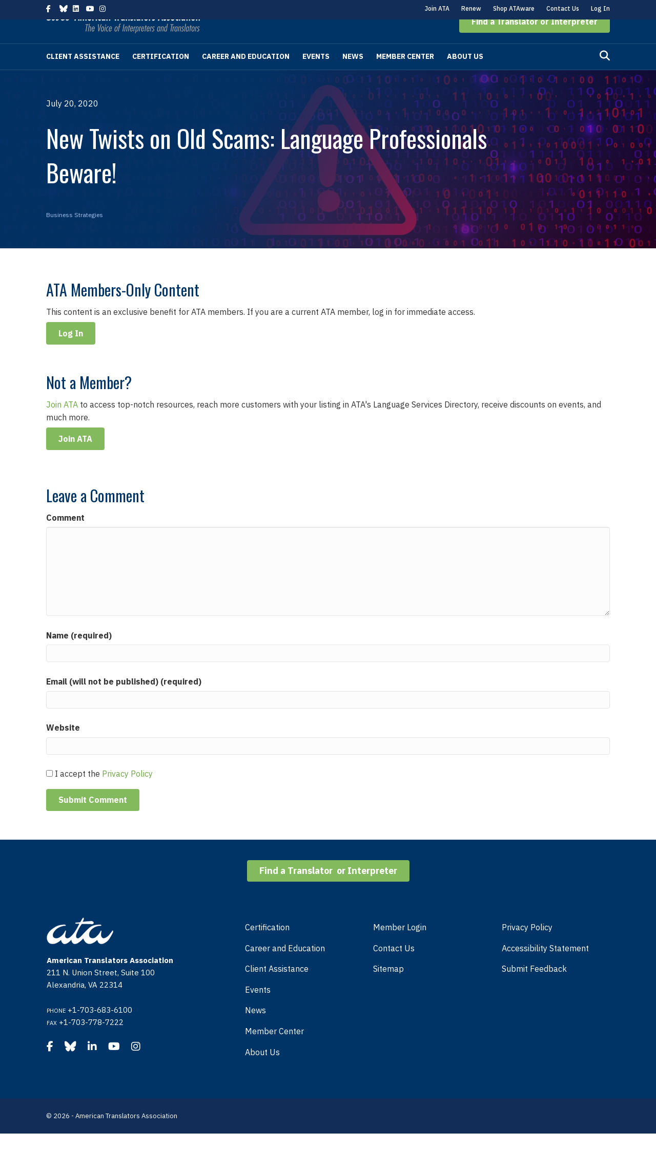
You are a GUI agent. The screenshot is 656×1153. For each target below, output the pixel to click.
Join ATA (437, 8)
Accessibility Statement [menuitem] (545, 968)
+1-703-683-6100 (100, 1029)
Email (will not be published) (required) (123, 701)
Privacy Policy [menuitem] (527, 947)
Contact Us (562, 8)
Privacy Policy (127, 793)
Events (316, 75)
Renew (471, 8)
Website (63, 747)
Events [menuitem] (258, 1009)
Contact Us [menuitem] (394, 968)
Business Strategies (74, 234)
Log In (600, 8)
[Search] (605, 75)
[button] (534, 41)
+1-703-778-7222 (91, 1042)
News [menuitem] (255, 1029)
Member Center (405, 75)
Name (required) (79, 655)
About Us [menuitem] (262, 1071)
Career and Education (246, 75)
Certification (160, 75)
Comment (65, 537)
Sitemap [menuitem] (388, 988)
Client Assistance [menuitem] (277, 988)
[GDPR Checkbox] (49, 792)
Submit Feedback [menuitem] (534, 988)
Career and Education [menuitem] (285, 968)
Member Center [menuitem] (274, 1050)
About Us (465, 75)
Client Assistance (82, 75)
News (352, 75)
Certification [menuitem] (267, 947)
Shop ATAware (514, 8)
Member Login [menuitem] (399, 947)
